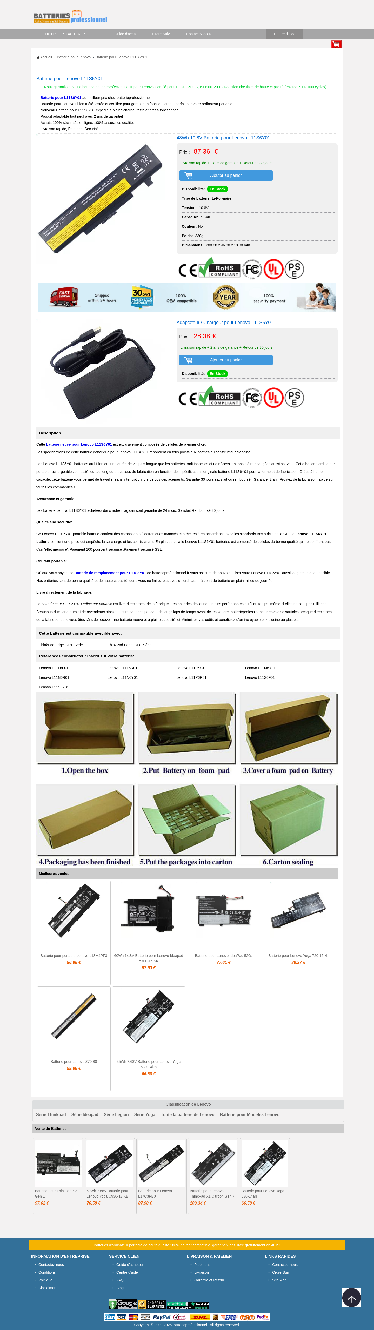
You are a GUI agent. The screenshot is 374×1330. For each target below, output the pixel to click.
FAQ (120, 1280)
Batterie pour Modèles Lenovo (249, 1114)
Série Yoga (144, 1114)
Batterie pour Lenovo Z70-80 (74, 1061)
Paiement (202, 1264)
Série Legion (116, 1114)
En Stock (217, 189)
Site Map (279, 1280)
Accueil (46, 57)
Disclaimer (46, 1288)
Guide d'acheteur (130, 1264)
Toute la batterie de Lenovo (188, 1114)
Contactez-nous (199, 34)
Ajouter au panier (226, 175)
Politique (45, 1280)
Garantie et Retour (209, 1280)
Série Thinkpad (51, 1114)
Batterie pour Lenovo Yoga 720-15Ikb (298, 955)
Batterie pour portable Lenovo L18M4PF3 (74, 955)
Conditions (47, 1272)
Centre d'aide (285, 34)
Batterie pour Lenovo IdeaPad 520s (223, 955)
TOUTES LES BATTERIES (64, 34)
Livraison (201, 1272)
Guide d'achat (126, 34)
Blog (120, 1288)
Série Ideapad (84, 1114)
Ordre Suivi (161, 34)
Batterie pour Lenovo (74, 57)
